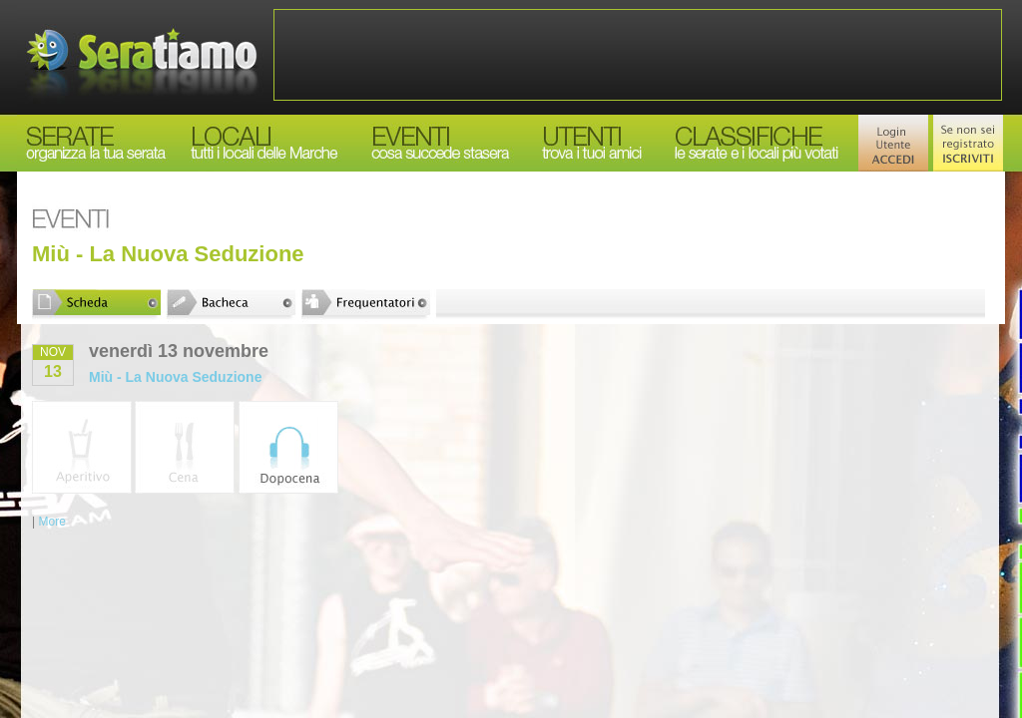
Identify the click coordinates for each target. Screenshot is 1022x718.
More (51, 522)
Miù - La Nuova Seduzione (175, 377)
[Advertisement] (637, 55)
